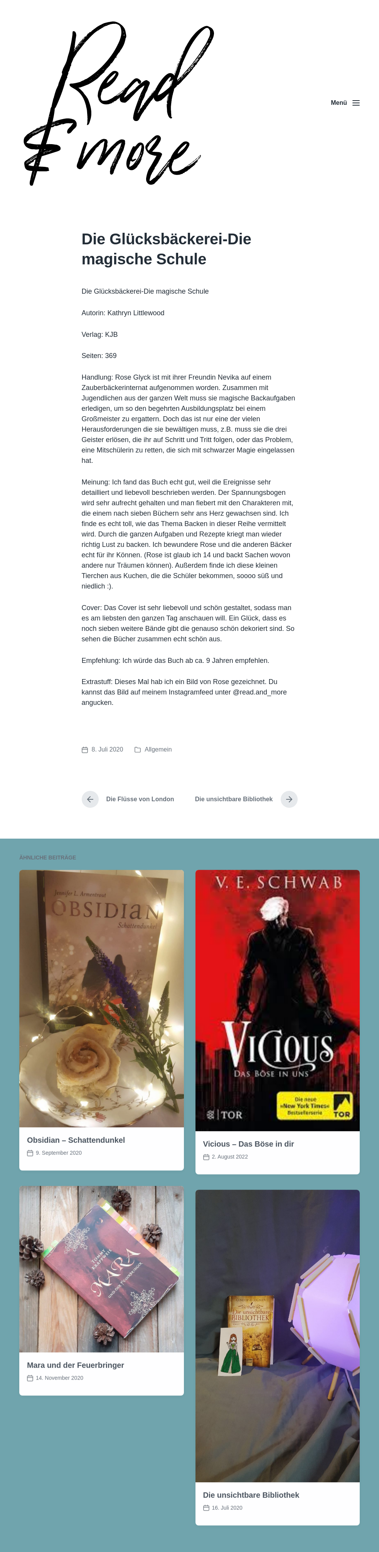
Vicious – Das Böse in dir (248, 1181)
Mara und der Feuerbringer (75, 1402)
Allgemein (158, 749)
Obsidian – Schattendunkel (76, 1177)
